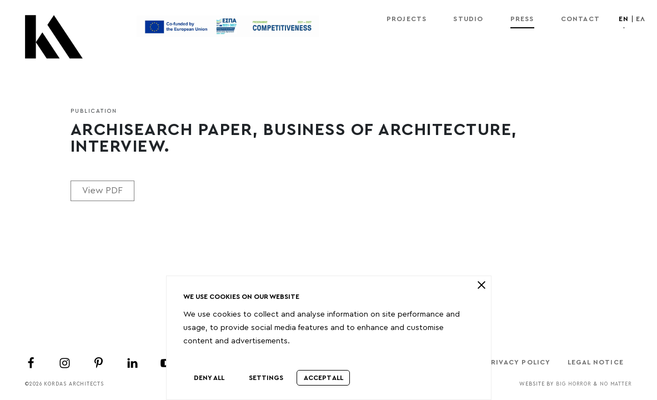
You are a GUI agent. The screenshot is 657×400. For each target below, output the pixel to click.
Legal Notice (596, 362)
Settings (266, 377)
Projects (407, 19)
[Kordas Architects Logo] (54, 42)
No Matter (616, 384)
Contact (580, 19)
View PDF (102, 190)
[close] (481, 285)
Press (522, 19)
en (624, 19)
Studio (468, 19)
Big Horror (573, 384)
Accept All (323, 377)
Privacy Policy (518, 362)
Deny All (209, 377)
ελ (640, 19)
